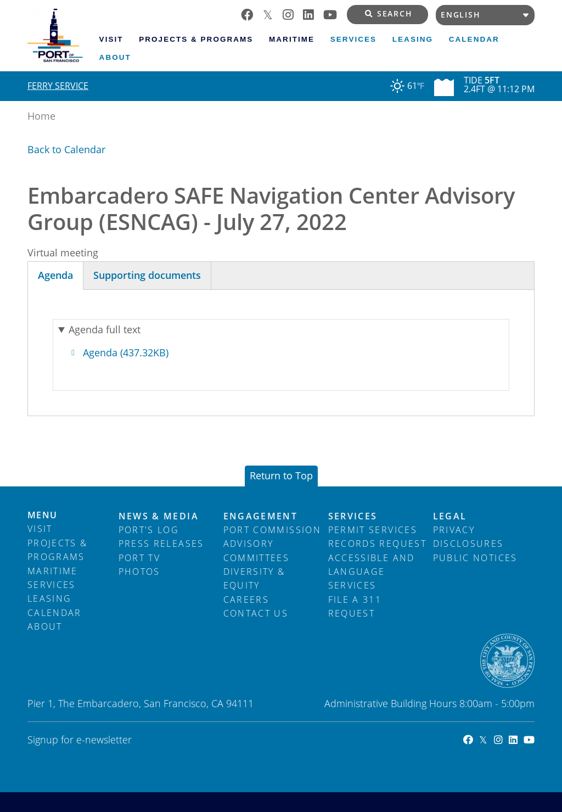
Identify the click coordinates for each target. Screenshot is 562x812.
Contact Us (256, 613)
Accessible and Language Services (371, 572)
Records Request (377, 543)
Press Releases (161, 543)
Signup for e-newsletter (79, 739)
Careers (246, 599)
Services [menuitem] (353, 39)
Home (41, 115)
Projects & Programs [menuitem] (196, 39)
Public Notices (475, 558)
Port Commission (272, 530)
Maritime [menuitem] (291, 39)
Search (389, 14)
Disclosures (468, 543)
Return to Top (281, 475)
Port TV (139, 558)
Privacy (454, 530)
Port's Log (149, 530)
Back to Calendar (66, 149)
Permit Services (372, 530)
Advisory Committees (256, 550)
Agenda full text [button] (104, 329)
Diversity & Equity (254, 578)
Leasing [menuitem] (412, 39)
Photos (139, 571)
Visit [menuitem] (111, 39)
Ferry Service (57, 86)
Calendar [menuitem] (474, 39)
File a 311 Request (355, 606)
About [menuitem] (115, 57)
